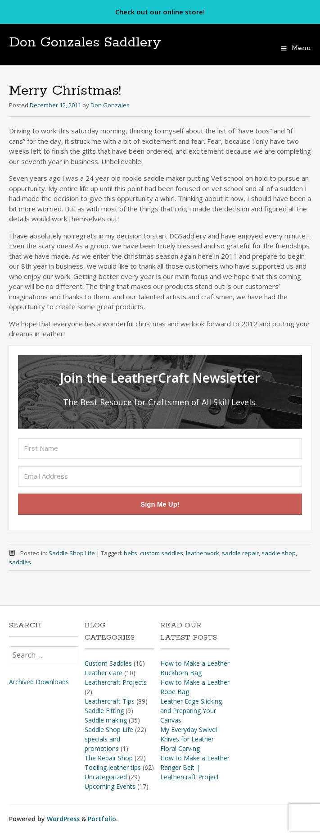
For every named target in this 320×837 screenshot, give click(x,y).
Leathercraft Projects (116, 682)
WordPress (63, 818)
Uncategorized (106, 777)
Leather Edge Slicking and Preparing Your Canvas (191, 710)
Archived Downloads (39, 681)
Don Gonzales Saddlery (85, 42)
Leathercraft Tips (110, 701)
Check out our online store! (160, 11)
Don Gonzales (110, 105)
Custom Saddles (108, 663)
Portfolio (102, 818)
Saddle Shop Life (72, 553)
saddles (20, 562)
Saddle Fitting (104, 710)
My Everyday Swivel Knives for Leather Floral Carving (188, 739)
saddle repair (240, 553)
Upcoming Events (110, 786)
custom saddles (161, 553)
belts (130, 553)
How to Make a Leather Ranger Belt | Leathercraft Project (195, 767)
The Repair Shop (109, 758)
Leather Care (103, 672)
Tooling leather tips (113, 767)
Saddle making (106, 720)
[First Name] (160, 448)
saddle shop (278, 553)
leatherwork (202, 553)
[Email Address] (160, 476)
